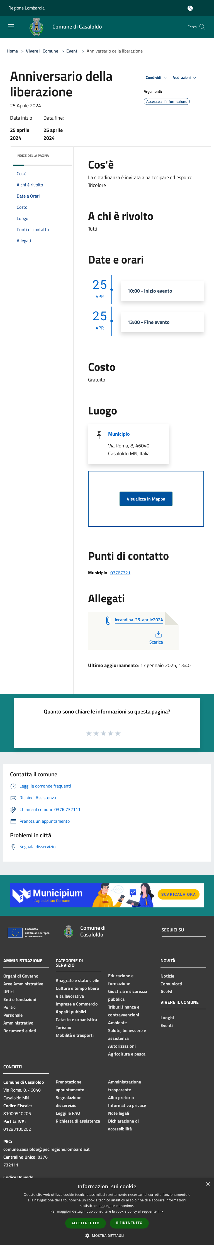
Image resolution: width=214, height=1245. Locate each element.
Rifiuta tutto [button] (129, 1222)
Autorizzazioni (122, 1046)
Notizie (167, 976)
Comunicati (171, 983)
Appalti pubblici (71, 1011)
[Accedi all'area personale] (190, 8)
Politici (9, 1007)
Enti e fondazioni (19, 999)
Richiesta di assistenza (78, 1121)
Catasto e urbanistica (76, 1019)
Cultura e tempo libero (77, 988)
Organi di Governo (20, 976)
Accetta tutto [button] (85, 1223)
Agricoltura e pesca (126, 1053)
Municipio (119, 434)
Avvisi (166, 991)
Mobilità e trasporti (75, 1035)
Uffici (8, 991)
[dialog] (107, 1211)
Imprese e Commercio (77, 1003)
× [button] (208, 1184)
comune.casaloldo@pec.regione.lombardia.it (46, 1149)
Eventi (72, 51)
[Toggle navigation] (11, 26)
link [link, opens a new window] (161, 1211)
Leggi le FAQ (68, 1113)
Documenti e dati (19, 1030)
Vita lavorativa (70, 996)
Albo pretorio (121, 1097)
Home (12, 51)
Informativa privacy (127, 1105)
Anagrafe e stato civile (77, 980)
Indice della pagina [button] (33, 155)
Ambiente (117, 1022)
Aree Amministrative (23, 983)
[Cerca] (202, 26)
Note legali (118, 1113)
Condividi (157, 77)
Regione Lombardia (26, 7)
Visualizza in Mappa (146, 498)
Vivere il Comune (42, 51)
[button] (107, 1235)
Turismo (63, 1027)
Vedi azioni (185, 77)
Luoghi (167, 1017)
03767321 (120, 572)
